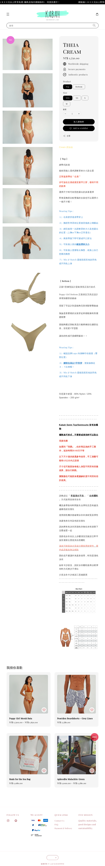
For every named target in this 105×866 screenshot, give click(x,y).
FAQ (56, 824)
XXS (68, 98)
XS (77, 98)
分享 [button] (67, 136)
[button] (8, 14)
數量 (65, 109)
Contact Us (59, 821)
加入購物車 (79, 121)
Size (65, 92)
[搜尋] (94, 25)
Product (67, 81)
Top (67, 86)
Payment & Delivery (63, 828)
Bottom (79, 86)
